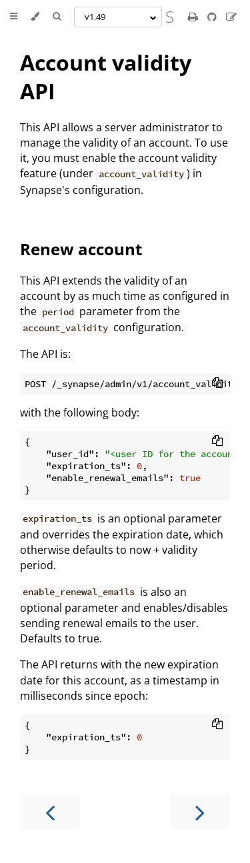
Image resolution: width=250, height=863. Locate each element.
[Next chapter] (200, 811)
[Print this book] (194, 16)
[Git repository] (213, 16)
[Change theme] (35, 16)
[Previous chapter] (50, 811)
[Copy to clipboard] (217, 384)
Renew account (81, 249)
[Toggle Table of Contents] (13, 16)
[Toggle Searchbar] (56, 16)
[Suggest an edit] (231, 16)
